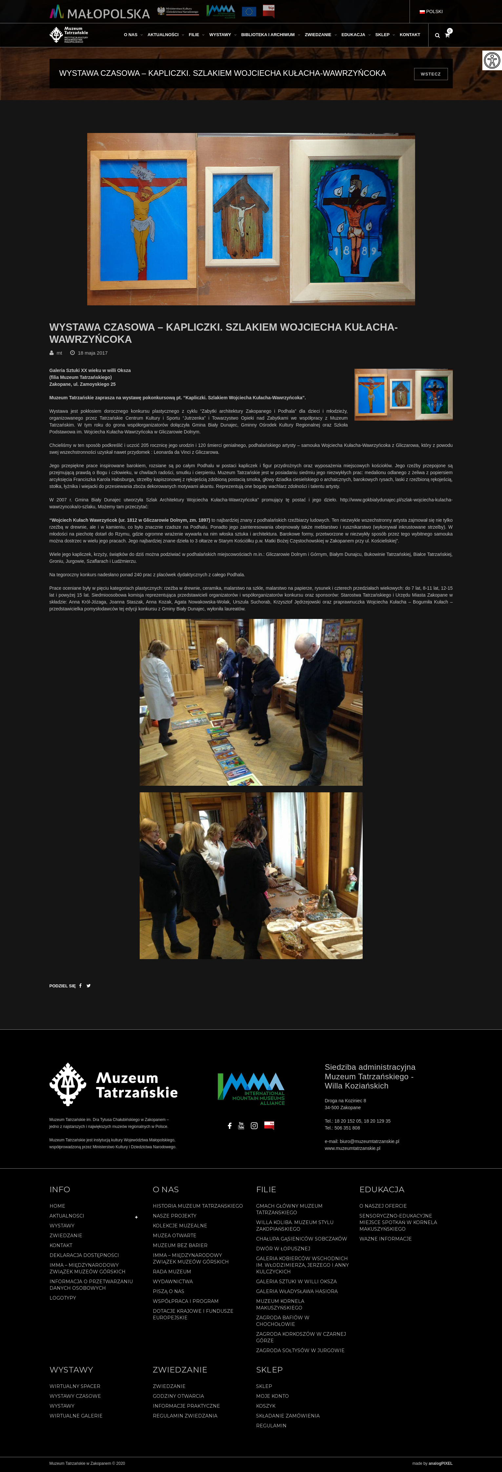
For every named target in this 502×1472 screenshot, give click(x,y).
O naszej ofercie (383, 1209)
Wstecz (431, 74)
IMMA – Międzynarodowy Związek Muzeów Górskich (88, 1271)
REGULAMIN (271, 1428)
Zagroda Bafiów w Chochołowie (283, 1323)
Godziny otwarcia (178, 1398)
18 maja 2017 (93, 355)
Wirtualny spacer (75, 1389)
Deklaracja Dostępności (84, 1258)
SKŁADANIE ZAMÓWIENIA (288, 1418)
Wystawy (62, 1228)
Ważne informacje (385, 1241)
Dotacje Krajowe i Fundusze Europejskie (193, 1317)
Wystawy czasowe (75, 1398)
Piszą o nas (168, 1294)
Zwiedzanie (66, 1238)
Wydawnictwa (173, 1284)
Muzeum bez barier (180, 1248)
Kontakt (61, 1248)
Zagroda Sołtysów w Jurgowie (300, 1353)
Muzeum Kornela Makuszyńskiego (280, 1307)
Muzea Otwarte (174, 1238)
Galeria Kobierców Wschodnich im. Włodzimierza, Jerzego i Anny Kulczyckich (302, 1267)
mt (59, 355)
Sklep (264, 1389)
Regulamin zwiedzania (185, 1418)
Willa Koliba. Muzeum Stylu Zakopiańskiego (294, 1228)
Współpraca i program (186, 1304)
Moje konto (272, 1398)
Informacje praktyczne (186, 1408)
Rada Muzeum (172, 1274)
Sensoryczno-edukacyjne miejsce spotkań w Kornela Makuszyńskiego (398, 1225)
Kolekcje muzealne (180, 1228)
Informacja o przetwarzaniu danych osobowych (91, 1287)
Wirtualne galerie (76, 1418)
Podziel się (63, 988)
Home (57, 1209)
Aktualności (67, 1218)
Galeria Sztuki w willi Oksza (296, 1284)
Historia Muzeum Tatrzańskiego (198, 1209)
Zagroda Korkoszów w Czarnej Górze (301, 1340)
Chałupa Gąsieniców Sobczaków (301, 1241)
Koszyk (265, 1408)
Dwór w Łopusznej (283, 1251)
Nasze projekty (174, 1218)
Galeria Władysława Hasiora (297, 1294)
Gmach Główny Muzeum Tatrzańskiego (289, 1212)
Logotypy (63, 1301)
